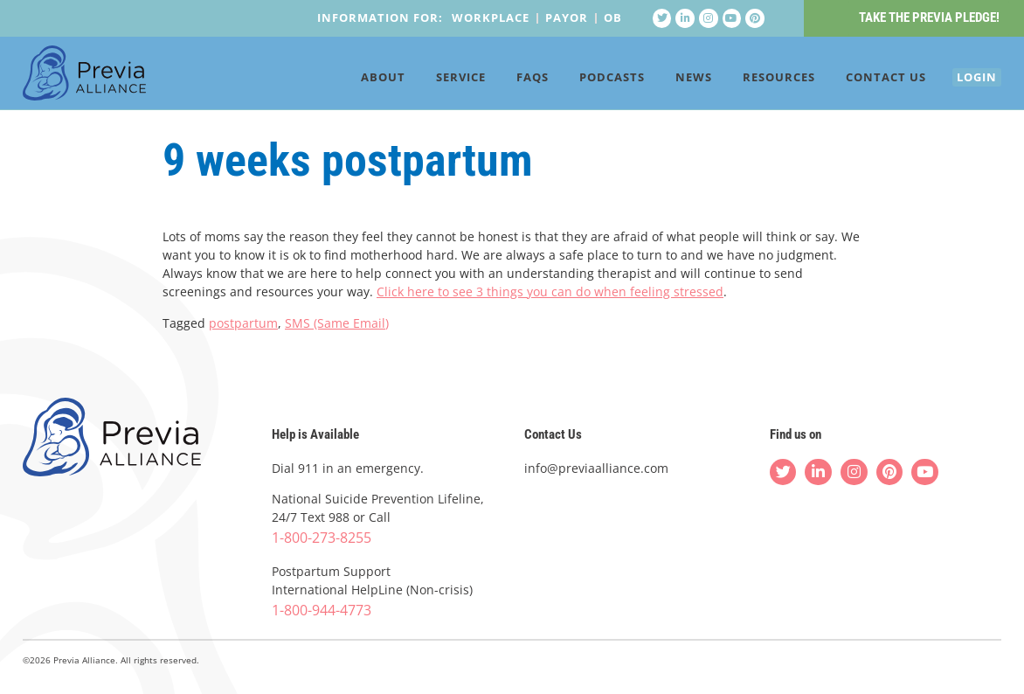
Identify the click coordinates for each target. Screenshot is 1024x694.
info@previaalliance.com (596, 468)
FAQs (507, 80)
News (668, 80)
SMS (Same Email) (337, 323)
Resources (753, 80)
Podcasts (586, 80)
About (358, 80)
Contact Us (860, 80)
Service (435, 80)
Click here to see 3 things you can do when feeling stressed (550, 292)
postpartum (243, 323)
